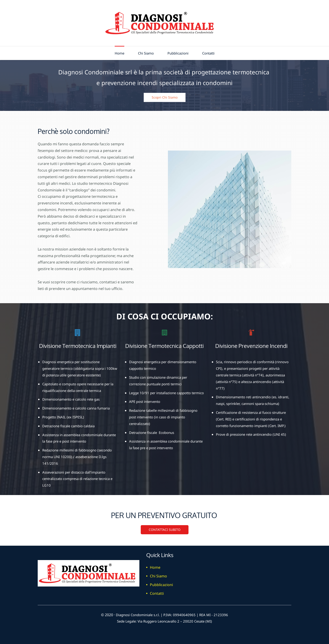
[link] (229, 152)
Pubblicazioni (161, 583)
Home (155, 565)
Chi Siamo (158, 574)
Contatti (157, 591)
